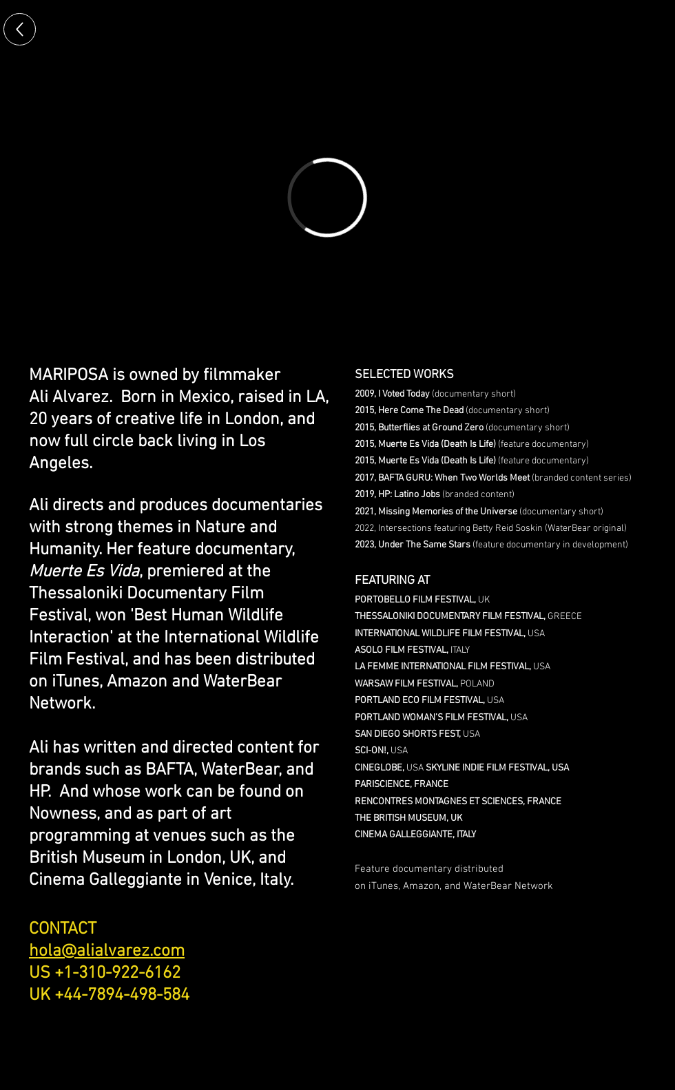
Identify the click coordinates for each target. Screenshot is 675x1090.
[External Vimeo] (327, 197)
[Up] (19, 29)
